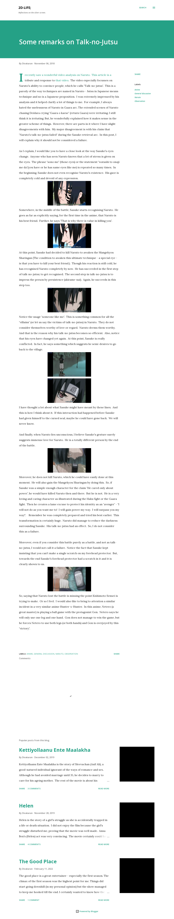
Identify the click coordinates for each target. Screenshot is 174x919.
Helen (26, 805)
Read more (103, 788)
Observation (140, 101)
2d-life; (24, 7)
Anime (137, 89)
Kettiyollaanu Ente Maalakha (54, 750)
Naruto (138, 97)
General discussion (143, 93)
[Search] (142, 7)
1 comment (33, 900)
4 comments (34, 844)
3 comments (34, 788)
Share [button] (138, 74)
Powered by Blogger (87, 911)
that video (62, 80)
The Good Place (38, 861)
